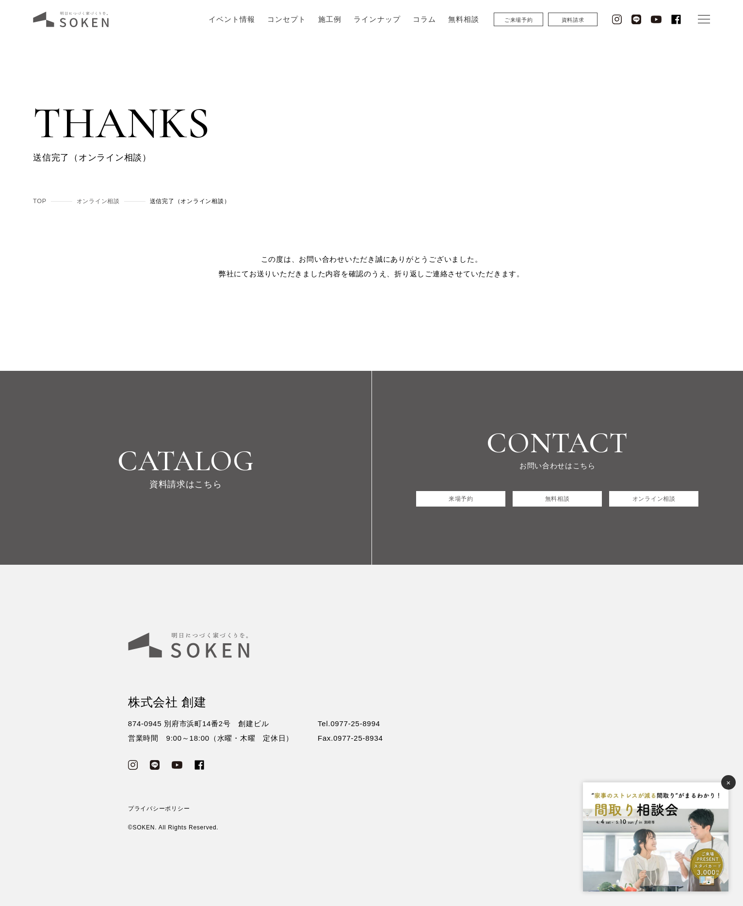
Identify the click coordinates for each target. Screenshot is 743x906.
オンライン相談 (653, 498)
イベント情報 (232, 28)
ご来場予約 (518, 29)
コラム (424, 28)
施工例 (329, 28)
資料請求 (573, 29)
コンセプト (286, 28)
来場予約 (461, 498)
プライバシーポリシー (159, 808)
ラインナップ (377, 28)
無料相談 (463, 28)
